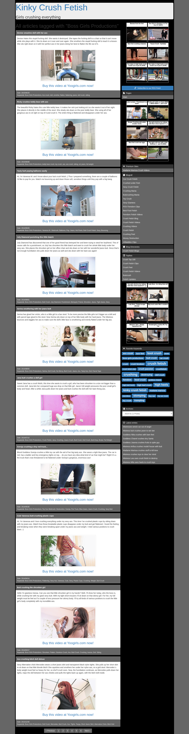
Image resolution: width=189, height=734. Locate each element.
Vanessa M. (46, 230)
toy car (152, 396)
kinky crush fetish (134, 390)
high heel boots (129, 385)
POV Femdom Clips (131, 207)
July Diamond (56, 302)
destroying (146, 375)
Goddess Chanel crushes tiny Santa (138, 438)
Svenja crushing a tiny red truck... (32, 447)
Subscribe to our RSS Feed (147, 88)
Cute (66, 581)
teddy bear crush (48, 164)
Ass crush (45, 95)
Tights (73, 724)
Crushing (60, 440)
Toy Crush (127, 199)
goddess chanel (155, 380)
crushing (130, 374)
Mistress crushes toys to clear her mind (139, 454)
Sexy (98, 230)
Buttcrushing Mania (131, 195)
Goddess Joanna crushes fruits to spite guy (141, 442)
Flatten (52, 652)
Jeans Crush (68, 440)
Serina (44, 371)
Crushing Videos (130, 226)
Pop (67, 230)
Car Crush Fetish (130, 179)
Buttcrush (55, 230)
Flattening (45, 581)
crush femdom (137, 364)
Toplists (127, 256)
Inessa (89, 652)
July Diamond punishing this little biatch (35, 237)
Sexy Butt (109, 509)
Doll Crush (51, 371)
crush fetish (157, 363)
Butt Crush (46, 302)
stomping (139, 395)
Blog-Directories (131, 247)
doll (51, 95)
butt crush (151, 358)
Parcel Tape (97, 371)
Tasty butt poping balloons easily (32, 171)
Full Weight (108, 440)
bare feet (140, 353)
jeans (75, 95)
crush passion (145, 369)
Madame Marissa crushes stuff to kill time (140, 450)
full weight (89, 164)
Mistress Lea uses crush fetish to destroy (140, 458)
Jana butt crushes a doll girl (29, 378)
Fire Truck (75, 509)
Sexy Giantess (129, 203)
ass (64, 164)
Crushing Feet (129, 234)
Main (125, 97)
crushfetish (161, 369)
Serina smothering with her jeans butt (34, 309)
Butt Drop (94, 440)
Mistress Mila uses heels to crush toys (139, 462)
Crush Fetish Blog (130, 218)
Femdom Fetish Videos (133, 214)
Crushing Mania (129, 191)
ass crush (69, 164)
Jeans (72, 230)
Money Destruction (131, 238)
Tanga (78, 724)
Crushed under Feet (131, 183)
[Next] (87, 730)
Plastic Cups (78, 581)
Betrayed (74, 302)
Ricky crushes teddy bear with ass (32, 102)
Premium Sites (130, 166)
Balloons (62, 230)
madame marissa (157, 390)
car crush (164, 358)
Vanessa (61, 581)
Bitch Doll (110, 724)
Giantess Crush (61, 652)
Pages (127, 93)
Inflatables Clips (130, 242)
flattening (68, 95)
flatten (62, 95)
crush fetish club (129, 369)
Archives (128, 409)
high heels (161, 384)
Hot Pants (78, 230)
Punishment (66, 302)
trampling (139, 400)
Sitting (99, 652)
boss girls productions (133, 358)
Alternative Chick (100, 724)
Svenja (67, 509)
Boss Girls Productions (33, 95)
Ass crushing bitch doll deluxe (31, 659)
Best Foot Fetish (130, 211)
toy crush (58, 164)
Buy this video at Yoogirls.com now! (67, 86)
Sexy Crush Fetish (131, 187)
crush (125, 364)
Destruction (60, 509)
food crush (140, 380)
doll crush (81, 95)
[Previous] (50, 730)
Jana (54, 440)
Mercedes (54, 724)
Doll (90, 371)
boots (167, 354)
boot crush (154, 353)
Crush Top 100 (129, 259)
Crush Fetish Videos (131, 222)
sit (80, 164)
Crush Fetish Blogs (131, 251)
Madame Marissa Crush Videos (136, 170)
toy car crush (163, 396)
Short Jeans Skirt (87, 724)
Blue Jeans (83, 509)
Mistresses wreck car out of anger (137, 427)
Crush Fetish (46, 440)
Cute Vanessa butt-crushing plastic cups (35, 516)
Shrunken (87, 302)
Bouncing (104, 230)
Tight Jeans (101, 302)
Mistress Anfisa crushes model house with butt (142, 446)
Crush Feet (127, 267)
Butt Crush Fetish (89, 230)
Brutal (101, 440)
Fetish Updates (129, 279)
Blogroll (127, 175)
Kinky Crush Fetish (52, 7)
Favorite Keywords (132, 348)
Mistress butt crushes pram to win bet (139, 431)
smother (56, 95)
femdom (127, 380)
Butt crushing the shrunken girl (31, 587)
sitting (88, 95)
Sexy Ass (53, 581)
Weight (93, 581)
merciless (126, 396)
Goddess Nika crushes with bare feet (138, 435)
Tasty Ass (84, 371)
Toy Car (45, 509)
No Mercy (59, 371)
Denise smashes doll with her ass (32, 33)
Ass (79, 371)
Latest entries (130, 423)
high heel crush (144, 385)
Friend (80, 302)
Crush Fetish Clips (131, 263)
